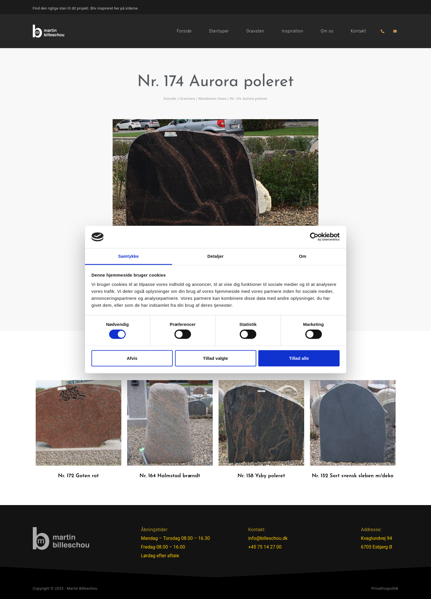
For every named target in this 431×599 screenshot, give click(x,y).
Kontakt (358, 31)
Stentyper (219, 31)
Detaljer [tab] (216, 256)
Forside (184, 31)
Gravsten (255, 31)
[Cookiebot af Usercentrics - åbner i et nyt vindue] (314, 237)
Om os (327, 31)
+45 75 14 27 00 (265, 547)
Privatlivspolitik (385, 588)
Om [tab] (302, 256)
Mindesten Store (213, 99)
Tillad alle (299, 357)
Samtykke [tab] (128, 256)
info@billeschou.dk (268, 538)
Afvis (132, 357)
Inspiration (292, 31)
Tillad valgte (215, 357)
